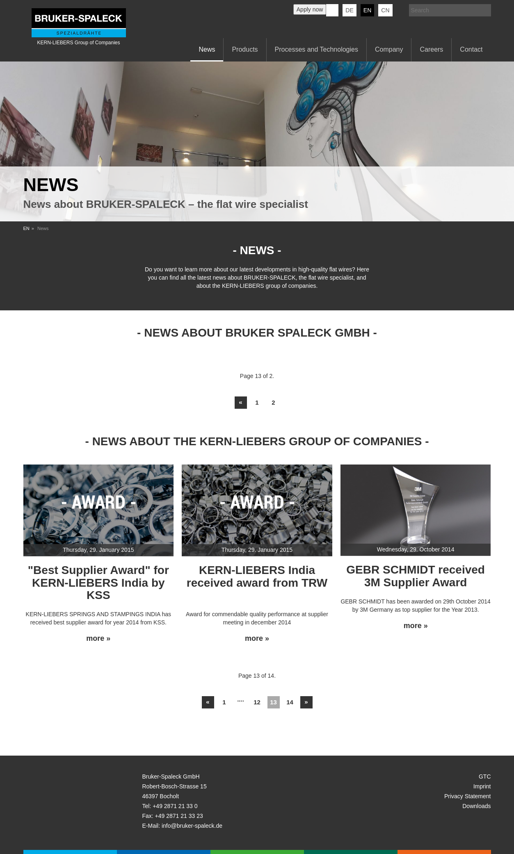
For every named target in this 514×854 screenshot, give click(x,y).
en (367, 10)
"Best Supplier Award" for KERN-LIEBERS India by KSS (98, 583)
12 (257, 702)
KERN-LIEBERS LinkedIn (332, 10)
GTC (485, 776)
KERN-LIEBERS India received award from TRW (257, 576)
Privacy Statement (467, 796)
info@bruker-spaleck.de (192, 825)
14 (289, 702)
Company (389, 49)
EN (26, 228)
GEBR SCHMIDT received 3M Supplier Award (415, 576)
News (207, 49)
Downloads (476, 806)
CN (385, 10)
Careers (431, 49)
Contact (471, 49)
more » (98, 638)
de (349, 10)
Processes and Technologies (316, 49)
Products (245, 49)
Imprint (482, 786)
